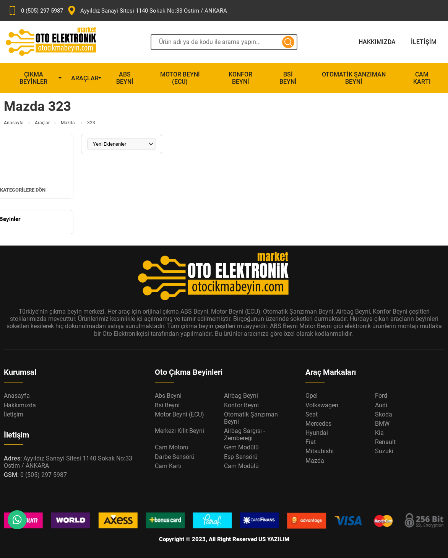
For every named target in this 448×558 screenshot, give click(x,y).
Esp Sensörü (241, 456)
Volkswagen (321, 405)
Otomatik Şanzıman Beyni (354, 78)
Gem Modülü (241, 447)
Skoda (383, 414)
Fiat (310, 442)
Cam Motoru (171, 447)
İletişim (424, 42)
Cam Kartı (422, 78)
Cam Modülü (241, 466)
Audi (381, 405)
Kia (379, 432)
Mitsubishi (319, 451)
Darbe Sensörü (175, 456)
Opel (311, 395)
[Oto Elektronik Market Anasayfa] (57, 42)
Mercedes (318, 423)
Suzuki (384, 451)
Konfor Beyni (240, 78)
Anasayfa (14, 122)
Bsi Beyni (288, 78)
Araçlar (85, 78)
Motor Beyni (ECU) (180, 78)
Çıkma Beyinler (33, 78)
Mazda (68, 122)
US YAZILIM (273, 539)
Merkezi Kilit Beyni (179, 430)
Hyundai (316, 432)
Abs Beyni (124, 78)
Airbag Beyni (241, 395)
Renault (385, 442)
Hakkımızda (377, 42)
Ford (381, 395)
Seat (311, 414)
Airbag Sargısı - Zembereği (244, 434)
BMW (382, 423)
